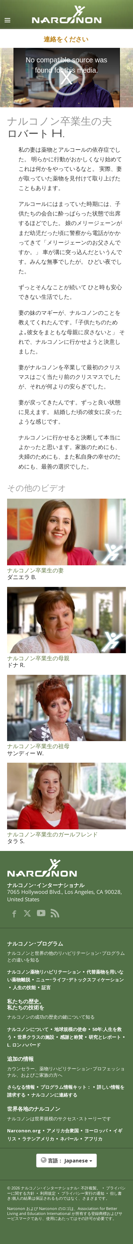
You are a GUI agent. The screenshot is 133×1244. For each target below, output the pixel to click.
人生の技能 (24, 987)
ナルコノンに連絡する (54, 1095)
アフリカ (93, 1139)
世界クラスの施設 (35, 1037)
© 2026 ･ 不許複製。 (53, 1187)
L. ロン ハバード (24, 1045)
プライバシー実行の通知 (82, 1193)
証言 (46, 987)
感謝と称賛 (71, 1037)
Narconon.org (24, 1130)
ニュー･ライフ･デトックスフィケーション (80, 979)
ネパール (69, 1139)
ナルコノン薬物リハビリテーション (44, 972)
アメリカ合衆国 (62, 1130)
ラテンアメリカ (38, 1139)
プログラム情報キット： (65, 1087)
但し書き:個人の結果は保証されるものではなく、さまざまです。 (64, 1195)
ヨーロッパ (95, 1130)
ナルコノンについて (28, 1029)
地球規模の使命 (70, 1029)
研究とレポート (105, 1037)
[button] (66, 1164)
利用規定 (48, 1193)
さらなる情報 (21, 1087)
